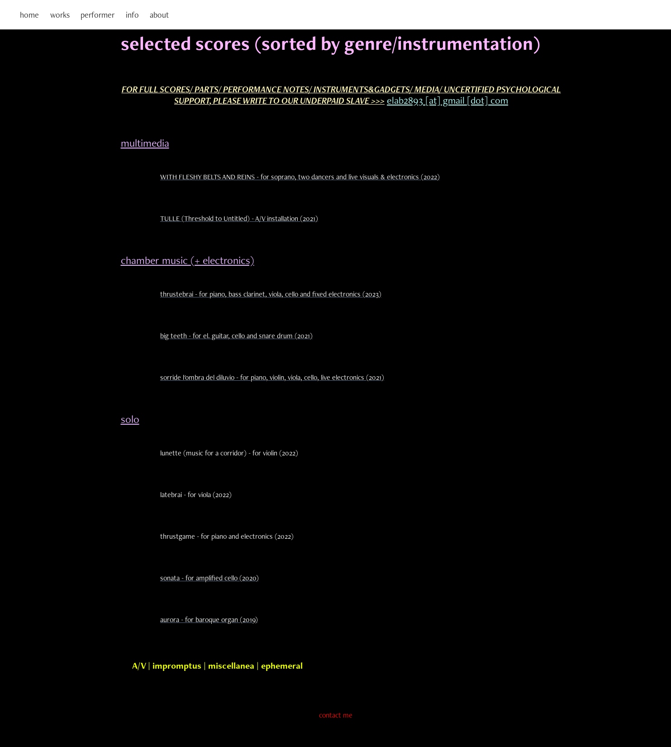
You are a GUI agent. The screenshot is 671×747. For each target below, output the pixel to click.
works (60, 15)
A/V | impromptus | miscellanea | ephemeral (217, 665)
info (132, 15)
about (159, 15)
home (29, 15)
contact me (335, 715)
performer (97, 15)
